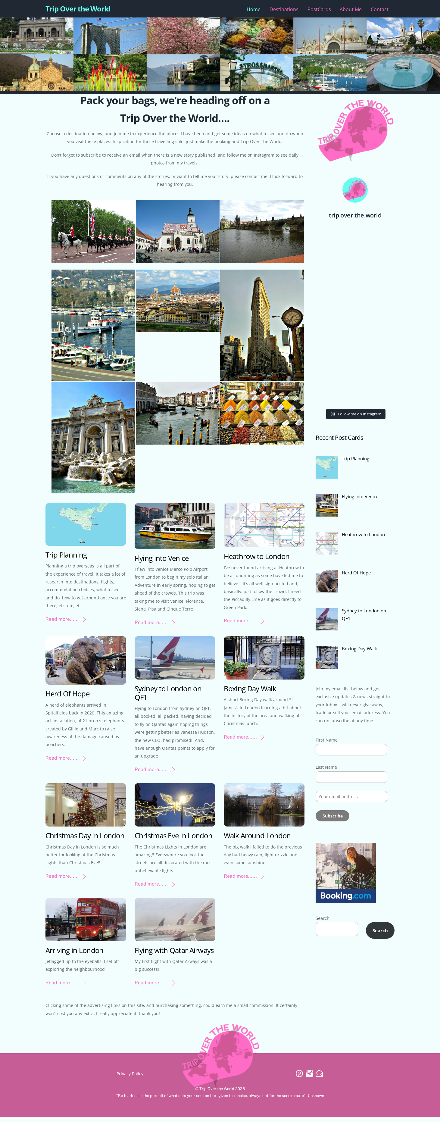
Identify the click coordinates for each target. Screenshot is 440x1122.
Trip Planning (66, 560)
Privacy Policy (130, 1079)
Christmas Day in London (84, 840)
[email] (319, 1078)
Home (254, 11)
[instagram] (309, 1078)
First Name (327, 751)
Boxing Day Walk (250, 694)
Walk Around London (257, 840)
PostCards (319, 11)
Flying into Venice (162, 563)
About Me (351, 11)
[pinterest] (299, 1078)
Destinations (284, 11)
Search (323, 930)
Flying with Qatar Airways (174, 955)
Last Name (326, 778)
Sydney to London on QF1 (168, 698)
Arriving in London (74, 955)
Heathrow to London (257, 562)
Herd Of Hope (67, 699)
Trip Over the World (216, 1094)
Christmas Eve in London (173, 840)
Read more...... (62, 624)
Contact (380, 11)
